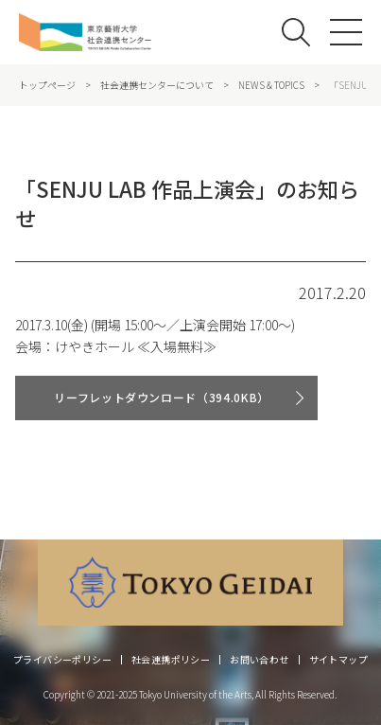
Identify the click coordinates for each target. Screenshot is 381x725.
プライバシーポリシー (62, 659)
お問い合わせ (259, 659)
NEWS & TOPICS (271, 85)
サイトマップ (338, 659)
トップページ (47, 85)
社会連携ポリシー (170, 659)
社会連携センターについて (157, 85)
